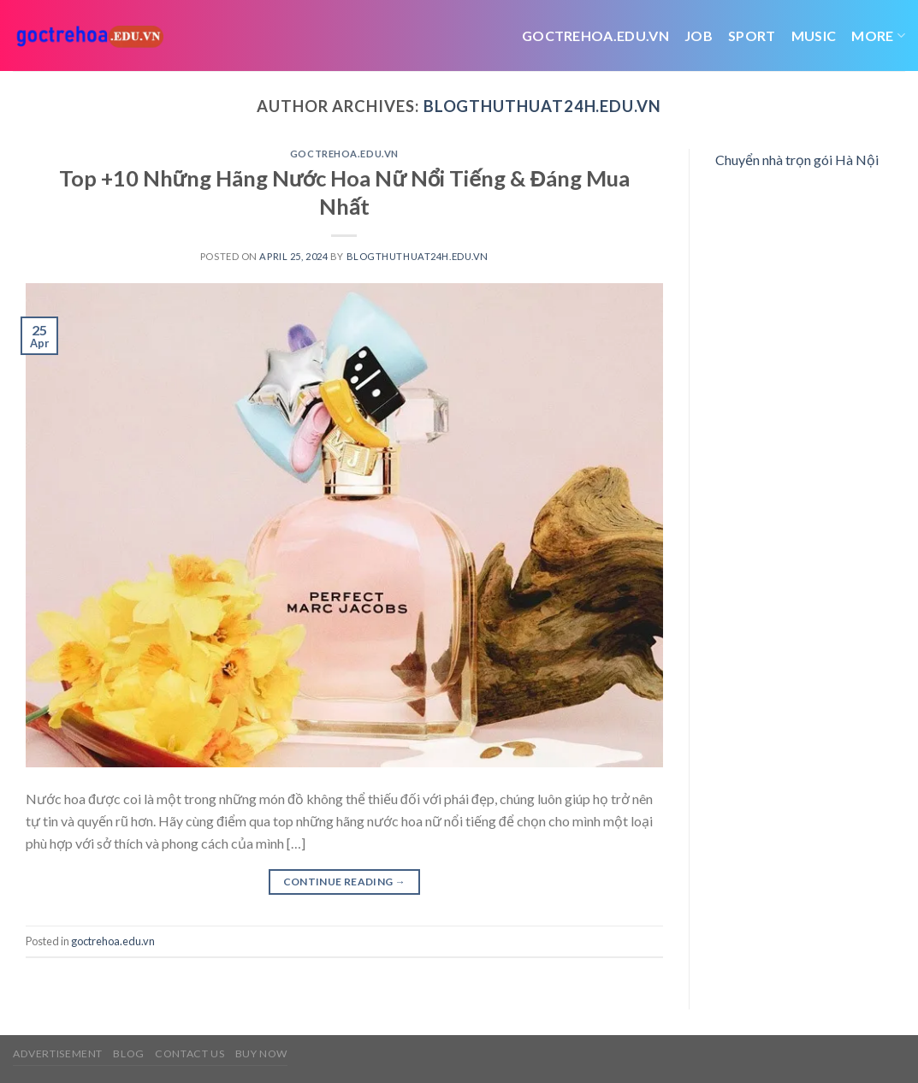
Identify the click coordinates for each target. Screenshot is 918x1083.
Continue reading (344, 881)
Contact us (189, 1053)
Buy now (261, 1053)
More (878, 35)
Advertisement (58, 1053)
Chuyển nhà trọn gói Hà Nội (797, 159)
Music (814, 35)
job (698, 35)
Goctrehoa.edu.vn (595, 35)
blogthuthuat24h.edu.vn (542, 106)
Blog (128, 1053)
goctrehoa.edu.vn (344, 153)
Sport (752, 35)
